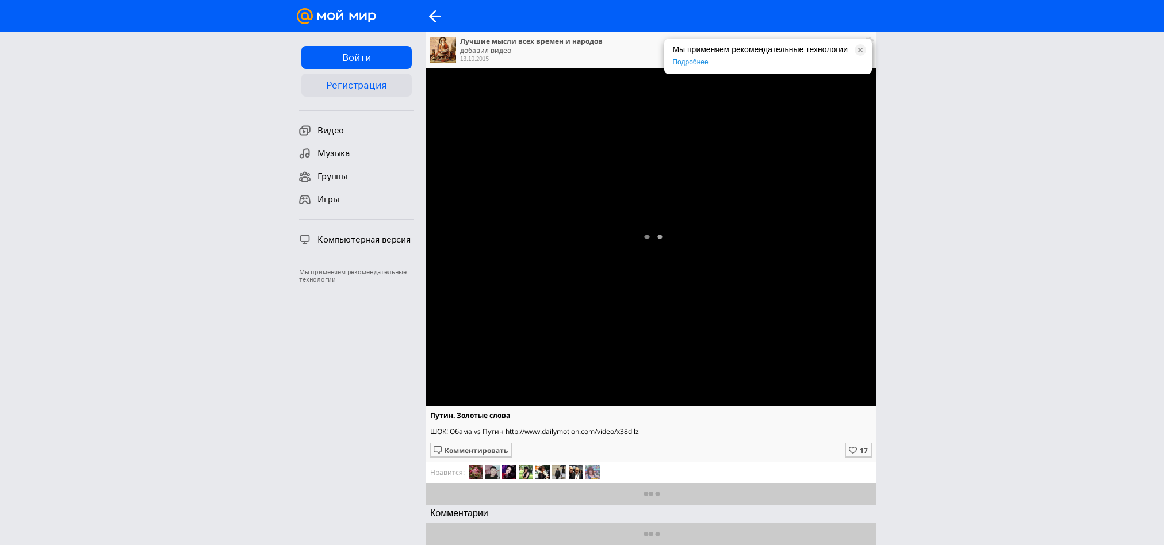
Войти (356, 57)
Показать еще (651, 493)
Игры (319, 199)
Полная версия (650, 240)
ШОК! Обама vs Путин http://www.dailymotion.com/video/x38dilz (534, 431)
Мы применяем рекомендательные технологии (353, 275)
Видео (321, 130)
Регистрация (356, 85)
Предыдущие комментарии (651, 534)
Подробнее (690, 62)
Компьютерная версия (355, 239)
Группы (323, 176)
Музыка (324, 153)
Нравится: (447, 472)
